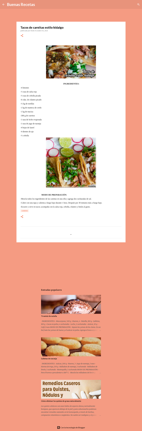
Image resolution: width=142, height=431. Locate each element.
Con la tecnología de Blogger (71, 427)
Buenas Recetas (21, 4)
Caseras (24, 211)
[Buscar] (138, 4)
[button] (21, 35)
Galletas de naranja (49, 359)
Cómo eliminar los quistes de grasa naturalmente (61, 401)
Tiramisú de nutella (49, 316)
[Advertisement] (71, 263)
